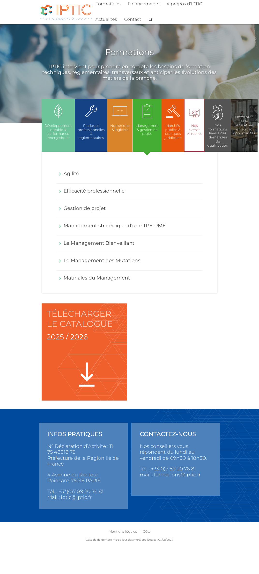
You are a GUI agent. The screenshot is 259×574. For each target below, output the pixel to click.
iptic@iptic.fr (76, 497)
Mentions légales (123, 531)
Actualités (106, 19)
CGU (146, 531)
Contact (132, 19)
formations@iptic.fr (177, 475)
